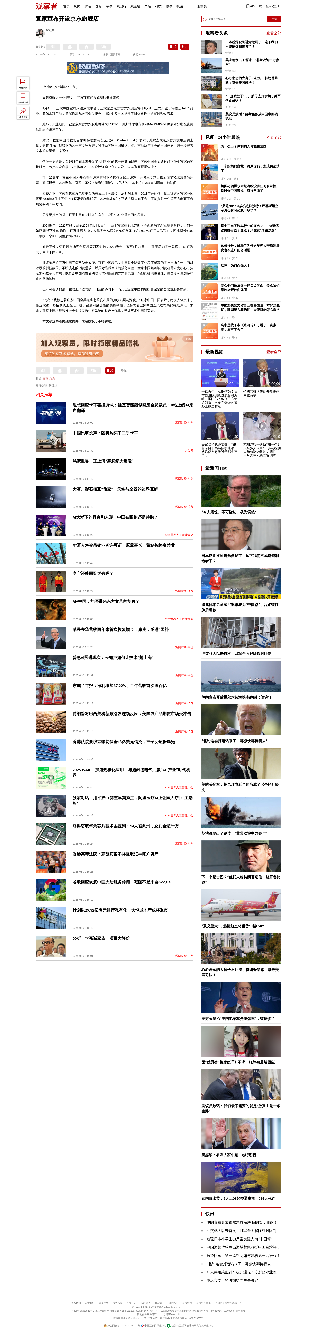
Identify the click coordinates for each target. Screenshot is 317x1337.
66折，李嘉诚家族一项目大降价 (101, 938)
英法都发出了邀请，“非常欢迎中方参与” (252, 62)
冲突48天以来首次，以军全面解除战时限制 (236, 653)
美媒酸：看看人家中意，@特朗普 (228, 1155)
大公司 (189, 450)
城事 (169, 6)
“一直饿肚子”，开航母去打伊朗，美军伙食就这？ (253, 98)
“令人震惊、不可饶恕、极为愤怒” (228, 512)
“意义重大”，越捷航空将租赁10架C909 (232, 926)
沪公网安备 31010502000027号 (121, 1325)
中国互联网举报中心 (154, 1325)
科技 (158, 6)
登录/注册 (272, 6)
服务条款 (118, 1302)
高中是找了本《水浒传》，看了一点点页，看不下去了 (248, 327)
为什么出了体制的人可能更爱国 (243, 146)
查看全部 (273, 33)
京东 (52, 378)
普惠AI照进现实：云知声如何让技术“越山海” (113, 657)
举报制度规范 (203, 1302)
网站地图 (173, 1302)
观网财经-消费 (184, 507)
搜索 (274, 19)
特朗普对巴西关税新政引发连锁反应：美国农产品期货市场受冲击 (132, 713)
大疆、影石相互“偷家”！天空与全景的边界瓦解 (115, 489)
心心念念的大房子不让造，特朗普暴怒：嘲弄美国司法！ (251, 80)
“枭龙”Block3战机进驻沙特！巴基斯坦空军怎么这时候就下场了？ (249, 208)
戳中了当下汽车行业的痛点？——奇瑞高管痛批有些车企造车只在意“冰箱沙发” (250, 228)
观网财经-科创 (184, 422)
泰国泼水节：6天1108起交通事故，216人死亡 (238, 1198)
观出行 (121, 6)
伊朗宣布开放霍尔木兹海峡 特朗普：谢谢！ (236, 697)
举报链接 (187, 1302)
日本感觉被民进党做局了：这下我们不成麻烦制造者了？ (251, 44)
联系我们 (76, 1302)
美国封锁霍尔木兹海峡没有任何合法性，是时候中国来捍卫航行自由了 (250, 188)
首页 (66, 6)
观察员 (200, 6)
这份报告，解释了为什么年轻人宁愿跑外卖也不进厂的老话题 (250, 248)
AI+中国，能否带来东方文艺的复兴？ (106, 601)
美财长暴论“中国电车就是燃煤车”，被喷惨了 (238, 1018)
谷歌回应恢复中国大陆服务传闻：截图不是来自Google (122, 882)
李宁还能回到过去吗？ (93, 573)
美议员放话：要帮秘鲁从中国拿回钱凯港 (251, 116)
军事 (109, 6)
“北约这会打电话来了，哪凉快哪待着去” (234, 741)
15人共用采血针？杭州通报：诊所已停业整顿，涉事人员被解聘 (258, 1272)
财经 (87, 6)
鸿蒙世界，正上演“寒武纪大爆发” (103, 461)
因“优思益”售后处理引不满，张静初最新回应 (238, 1062)
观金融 (135, 6)
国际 (98, 6)
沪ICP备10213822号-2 (83, 1310)
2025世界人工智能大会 (179, 535)
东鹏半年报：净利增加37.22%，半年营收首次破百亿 (120, 685)
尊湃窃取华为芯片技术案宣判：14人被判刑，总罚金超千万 (126, 825)
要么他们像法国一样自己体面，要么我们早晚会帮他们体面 (250, 288)
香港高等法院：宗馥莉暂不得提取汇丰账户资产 (115, 854)
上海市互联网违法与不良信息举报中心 (190, 1325)
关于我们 (90, 1302)
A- (79, 54)
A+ (88, 54)
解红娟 (50, 30)
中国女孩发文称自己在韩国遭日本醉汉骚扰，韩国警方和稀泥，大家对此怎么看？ (250, 307)
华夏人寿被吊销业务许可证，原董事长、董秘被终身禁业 (124, 545)
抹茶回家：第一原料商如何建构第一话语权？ (243, 1255)
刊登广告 (131, 1302)
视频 (179, 6)
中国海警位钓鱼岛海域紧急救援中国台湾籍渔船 (245, 1247)
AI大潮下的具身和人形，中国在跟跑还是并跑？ (115, 517)
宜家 (45, 378)
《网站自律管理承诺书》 (228, 1302)
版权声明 (104, 1302)
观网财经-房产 (184, 956)
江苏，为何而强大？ (235, 266)
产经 (147, 6)
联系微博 (145, 1302)
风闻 (77, 6)
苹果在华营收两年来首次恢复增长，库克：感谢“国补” (121, 629)
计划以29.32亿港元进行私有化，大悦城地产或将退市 (120, 910)
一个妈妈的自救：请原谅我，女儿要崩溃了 (250, 168)
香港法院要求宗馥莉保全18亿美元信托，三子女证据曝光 (124, 741)
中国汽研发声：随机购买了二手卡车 (105, 433)
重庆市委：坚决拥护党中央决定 (232, 1280)
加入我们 (159, 1302)
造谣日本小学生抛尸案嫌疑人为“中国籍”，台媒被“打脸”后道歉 (257, 1239)
